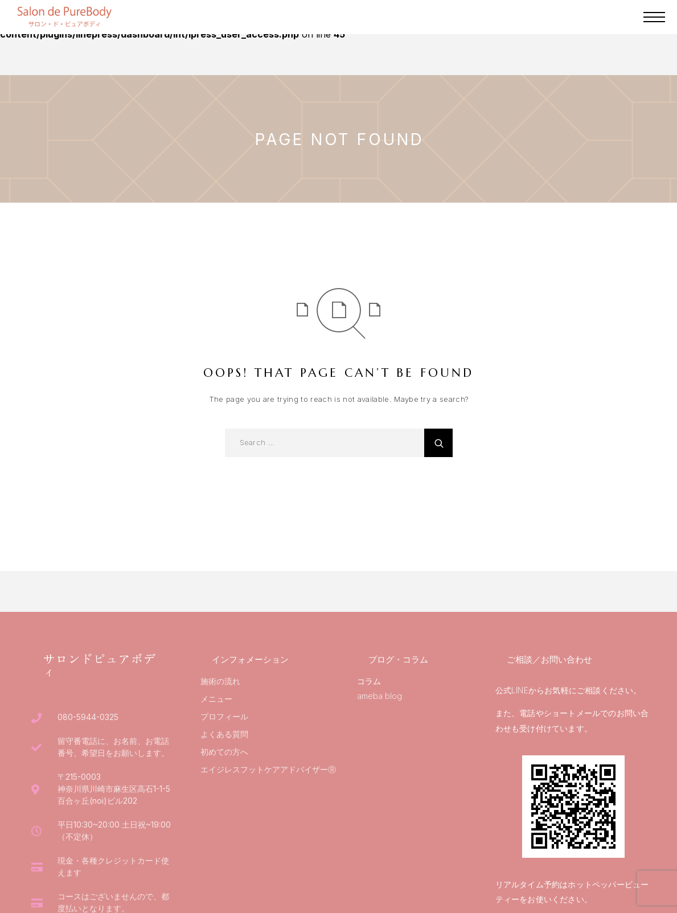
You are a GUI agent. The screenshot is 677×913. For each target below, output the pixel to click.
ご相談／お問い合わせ (549, 659)
